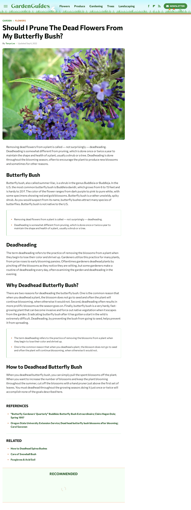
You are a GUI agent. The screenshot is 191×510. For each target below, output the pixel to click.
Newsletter (175, 6)
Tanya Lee (10, 43)
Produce (79, 6)
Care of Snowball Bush (23, 454)
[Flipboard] (154, 6)
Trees (110, 6)
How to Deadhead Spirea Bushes (29, 448)
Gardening (96, 6)
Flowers (64, 6)
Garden (7, 21)
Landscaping (127, 6)
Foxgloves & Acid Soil (23, 459)
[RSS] (159, 6)
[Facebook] (148, 6)
